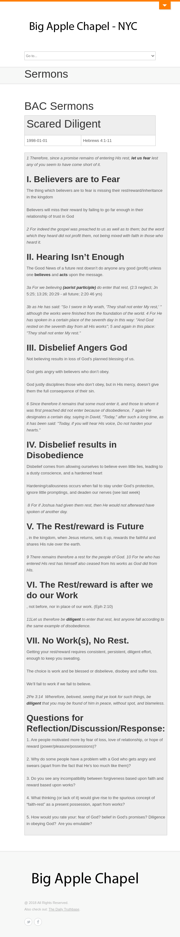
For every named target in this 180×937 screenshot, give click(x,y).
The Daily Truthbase (63, 909)
